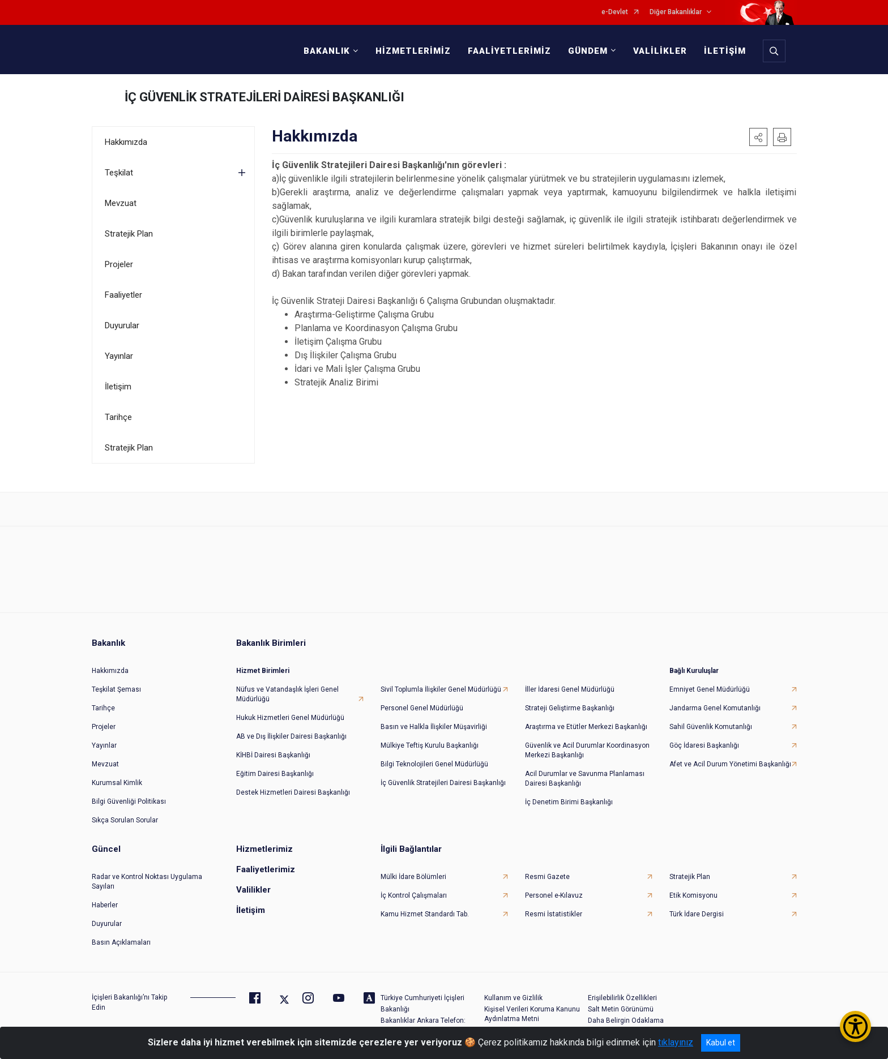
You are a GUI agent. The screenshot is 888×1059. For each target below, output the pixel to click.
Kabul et (720, 1042)
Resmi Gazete (547, 877)
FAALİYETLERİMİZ (509, 51)
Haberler (105, 905)
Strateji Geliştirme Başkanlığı (569, 708)
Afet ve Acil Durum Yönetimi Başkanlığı (730, 764)
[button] (758, 137)
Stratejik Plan (129, 234)
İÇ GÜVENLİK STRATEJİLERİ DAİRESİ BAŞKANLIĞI (264, 97)
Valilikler (253, 890)
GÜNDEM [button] (588, 51)
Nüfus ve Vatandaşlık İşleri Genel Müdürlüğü (287, 694)
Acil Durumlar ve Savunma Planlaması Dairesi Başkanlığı (584, 778)
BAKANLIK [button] (327, 51)
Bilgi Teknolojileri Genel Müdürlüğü (434, 764)
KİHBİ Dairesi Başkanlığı (273, 755)
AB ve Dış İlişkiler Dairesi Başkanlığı (291, 736)
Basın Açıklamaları (121, 942)
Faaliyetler (123, 295)
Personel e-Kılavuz (554, 895)
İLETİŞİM (725, 51)
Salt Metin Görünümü (621, 1009)
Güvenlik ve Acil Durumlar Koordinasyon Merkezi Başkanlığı (587, 750)
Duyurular (122, 325)
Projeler (119, 264)
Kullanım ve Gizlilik (513, 998)
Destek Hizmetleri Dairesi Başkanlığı (293, 792)
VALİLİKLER (660, 51)
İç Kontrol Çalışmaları (414, 895)
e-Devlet (614, 12)
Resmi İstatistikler (553, 914)
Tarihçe (118, 417)
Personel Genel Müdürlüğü (422, 708)
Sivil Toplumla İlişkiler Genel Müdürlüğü (441, 689)
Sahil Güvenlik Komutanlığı (710, 727)
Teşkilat (119, 173)
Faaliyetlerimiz (265, 869)
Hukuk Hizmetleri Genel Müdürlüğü (290, 718)
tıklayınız (675, 1042)
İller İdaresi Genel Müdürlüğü (569, 689)
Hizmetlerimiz (264, 849)
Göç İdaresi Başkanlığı (704, 745)
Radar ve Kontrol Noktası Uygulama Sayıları (147, 881)
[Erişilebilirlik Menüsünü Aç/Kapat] (855, 1026)
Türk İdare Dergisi (696, 914)
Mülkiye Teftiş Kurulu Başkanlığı (430, 745)
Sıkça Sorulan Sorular (125, 820)
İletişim (118, 386)
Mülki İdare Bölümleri (413, 877)
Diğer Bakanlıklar (676, 12)
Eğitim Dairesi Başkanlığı (275, 774)
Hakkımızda (126, 142)
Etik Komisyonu (693, 895)
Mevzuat (120, 203)
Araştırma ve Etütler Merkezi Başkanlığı (586, 727)
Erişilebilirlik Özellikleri (622, 998)
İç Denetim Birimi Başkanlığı (569, 802)
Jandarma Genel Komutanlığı (715, 708)
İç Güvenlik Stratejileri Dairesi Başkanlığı (443, 783)
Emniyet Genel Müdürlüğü (709, 689)
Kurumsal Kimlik (117, 783)
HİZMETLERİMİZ (413, 51)
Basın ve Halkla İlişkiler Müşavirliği (434, 727)
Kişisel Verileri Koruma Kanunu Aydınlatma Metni (532, 1014)
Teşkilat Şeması (116, 689)
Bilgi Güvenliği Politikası (129, 801)
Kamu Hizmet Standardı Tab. (425, 914)
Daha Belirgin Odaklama (626, 1020)
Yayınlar (119, 356)
